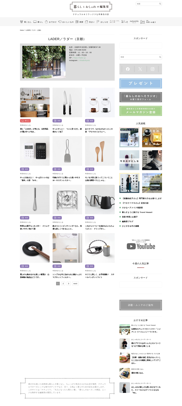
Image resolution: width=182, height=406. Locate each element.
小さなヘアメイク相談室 (132, 208)
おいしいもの (68, 22)
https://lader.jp (79, 58)
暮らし (40, 22)
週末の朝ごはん (137, 373)
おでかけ (53, 22)
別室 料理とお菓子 (130, 217)
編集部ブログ (127, 221)
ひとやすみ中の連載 (130, 226)
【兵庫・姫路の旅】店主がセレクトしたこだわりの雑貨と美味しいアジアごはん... (146, 360)
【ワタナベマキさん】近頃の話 (135, 203)
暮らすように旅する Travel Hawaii (137, 212)
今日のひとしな (25, 125)
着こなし (28, 22)
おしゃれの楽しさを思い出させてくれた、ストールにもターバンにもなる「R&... (146, 390)
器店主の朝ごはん (137, 369)
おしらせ (104, 22)
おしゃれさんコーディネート (141, 339)
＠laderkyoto (84, 60)
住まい (92, 22)
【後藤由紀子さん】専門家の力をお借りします (142, 198)
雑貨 (81, 22)
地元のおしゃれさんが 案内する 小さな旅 (145, 353)
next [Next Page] (75, 283)
